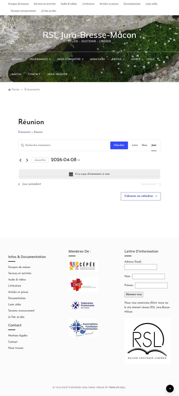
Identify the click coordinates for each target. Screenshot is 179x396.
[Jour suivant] (27, 160)
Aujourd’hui (40, 160)
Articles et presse (109, 4)
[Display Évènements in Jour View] (153, 145)
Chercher (119, 145)
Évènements (24, 132)
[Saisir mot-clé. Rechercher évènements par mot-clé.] (64, 145)
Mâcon (16, 74)
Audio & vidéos (69, 4)
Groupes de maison (18, 4)
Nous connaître (70, 59)
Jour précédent (29, 184)
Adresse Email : (140, 265)
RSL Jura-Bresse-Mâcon (89, 34)
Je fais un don (48, 11)
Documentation (132, 4)
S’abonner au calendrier (138, 196)
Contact (34, 74)
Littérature (88, 4)
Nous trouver (57, 74)
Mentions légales (17, 335)
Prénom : (129, 285)
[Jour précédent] (20, 160)
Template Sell (117, 388)
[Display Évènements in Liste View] (135, 145)
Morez (136, 59)
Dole (151, 59)
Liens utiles (151, 4)
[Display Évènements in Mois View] (144, 145)
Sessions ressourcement (23, 11)
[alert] (89, 174)
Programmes (40, 59)
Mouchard (97, 59)
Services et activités (45, 4)
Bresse (118, 59)
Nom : (127, 276)
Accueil (17, 59)
